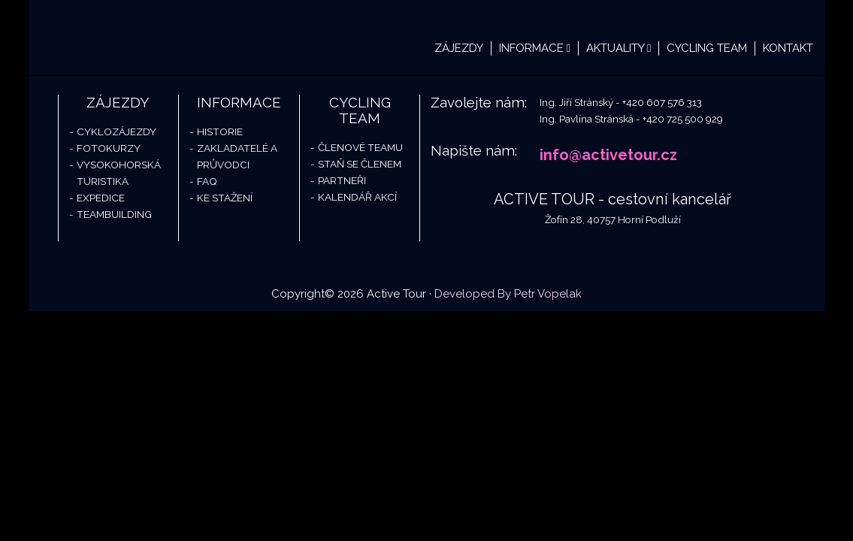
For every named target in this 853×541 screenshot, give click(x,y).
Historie (220, 131)
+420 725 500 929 (683, 119)
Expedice (101, 198)
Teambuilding (114, 214)
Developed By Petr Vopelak (508, 294)
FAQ (207, 181)
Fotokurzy (109, 148)
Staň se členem (359, 164)
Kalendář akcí (357, 197)
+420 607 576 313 (662, 102)
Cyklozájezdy (116, 131)
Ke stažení (225, 198)
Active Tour (141, 37)
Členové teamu (360, 147)
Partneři (342, 180)
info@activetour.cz (608, 155)
